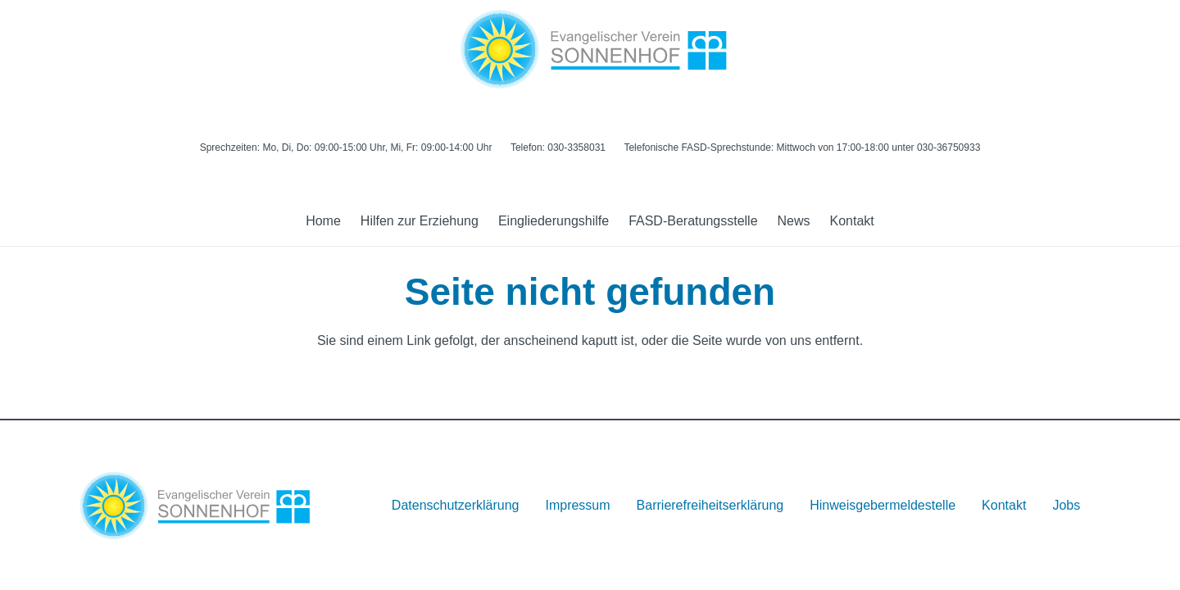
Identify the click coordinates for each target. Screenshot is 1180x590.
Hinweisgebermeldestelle (882, 505)
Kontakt (1004, 505)
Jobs (1066, 505)
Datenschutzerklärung (456, 505)
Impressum (577, 505)
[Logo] (590, 49)
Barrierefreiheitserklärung (710, 505)
